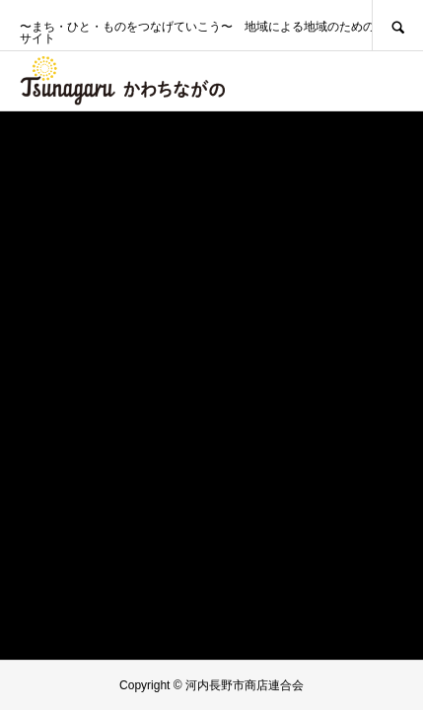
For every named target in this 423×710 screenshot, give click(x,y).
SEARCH (397, 25)
